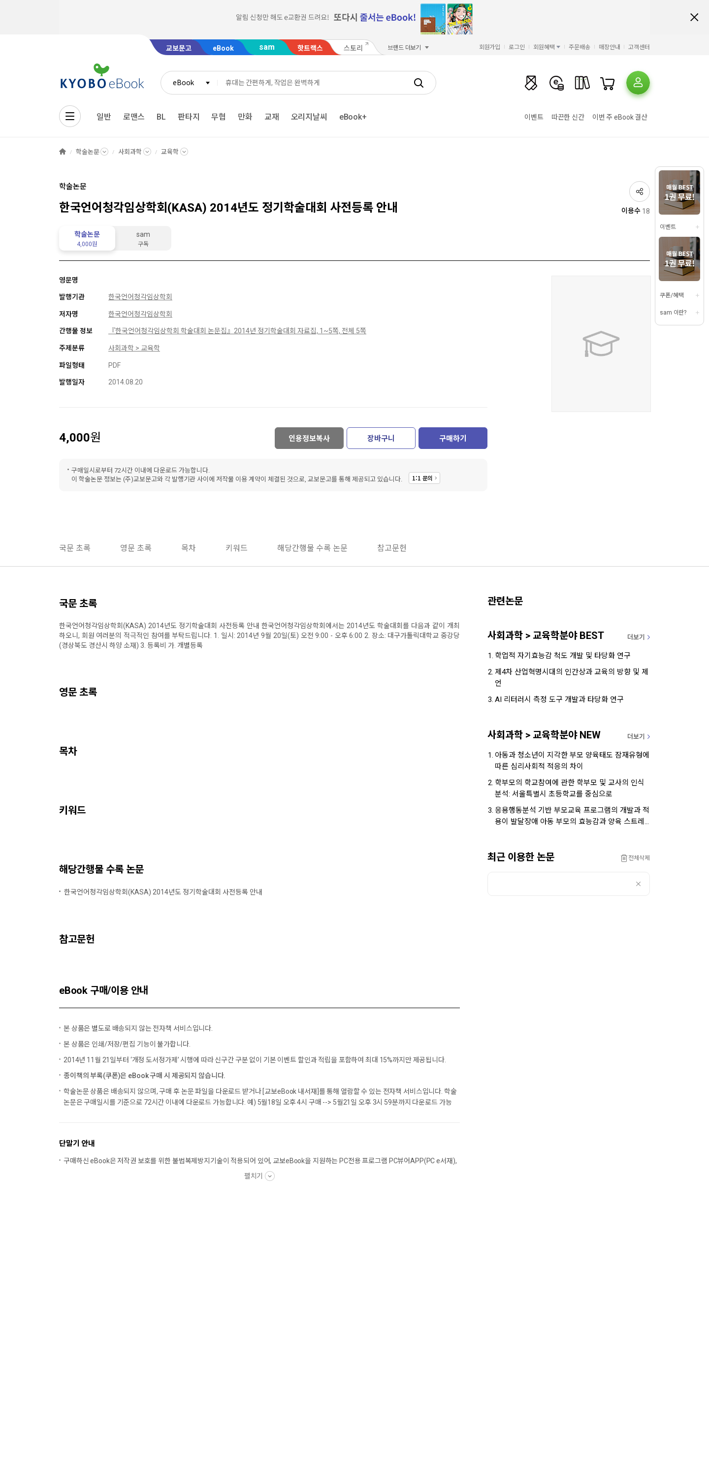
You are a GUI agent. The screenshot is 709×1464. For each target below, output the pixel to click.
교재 (271, 117)
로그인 (517, 47)
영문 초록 (136, 548)
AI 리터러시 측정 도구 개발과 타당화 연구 (559, 699)
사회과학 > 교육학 (134, 348)
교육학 (170, 152)
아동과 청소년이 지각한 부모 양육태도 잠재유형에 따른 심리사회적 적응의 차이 (572, 761)
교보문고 (179, 48)
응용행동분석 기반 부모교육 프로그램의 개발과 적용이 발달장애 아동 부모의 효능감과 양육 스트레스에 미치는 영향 (572, 816)
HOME (62, 152)
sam (267, 47)
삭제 (638, 884)
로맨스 (134, 117)
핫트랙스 (310, 48)
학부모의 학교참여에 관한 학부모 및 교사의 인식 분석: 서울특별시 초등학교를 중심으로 (570, 788)
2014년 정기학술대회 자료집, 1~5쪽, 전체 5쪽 (300, 331)
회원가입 (490, 47)
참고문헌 (392, 548)
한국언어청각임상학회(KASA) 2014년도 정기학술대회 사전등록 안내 (163, 892)
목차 (188, 548)
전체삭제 (639, 858)
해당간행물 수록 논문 (312, 548)
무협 (218, 117)
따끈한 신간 (567, 117)
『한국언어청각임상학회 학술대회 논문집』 (171, 331)
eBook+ (353, 117)
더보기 (636, 637)
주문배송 (579, 47)
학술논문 (87, 152)
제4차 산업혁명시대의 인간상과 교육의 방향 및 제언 (571, 678)
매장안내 (609, 47)
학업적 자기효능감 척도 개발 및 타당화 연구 (563, 655)
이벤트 (534, 117)
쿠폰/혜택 (671, 295)
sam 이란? (673, 312)
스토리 (353, 48)
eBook (223, 48)
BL (161, 117)
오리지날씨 (309, 117)
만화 (245, 117)
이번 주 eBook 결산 (619, 117)
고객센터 (639, 47)
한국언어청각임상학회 (140, 297)
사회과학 (129, 152)
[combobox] (189, 83)
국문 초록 (75, 548)
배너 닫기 (694, 17)
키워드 (237, 548)
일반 (104, 117)
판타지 (189, 117)
